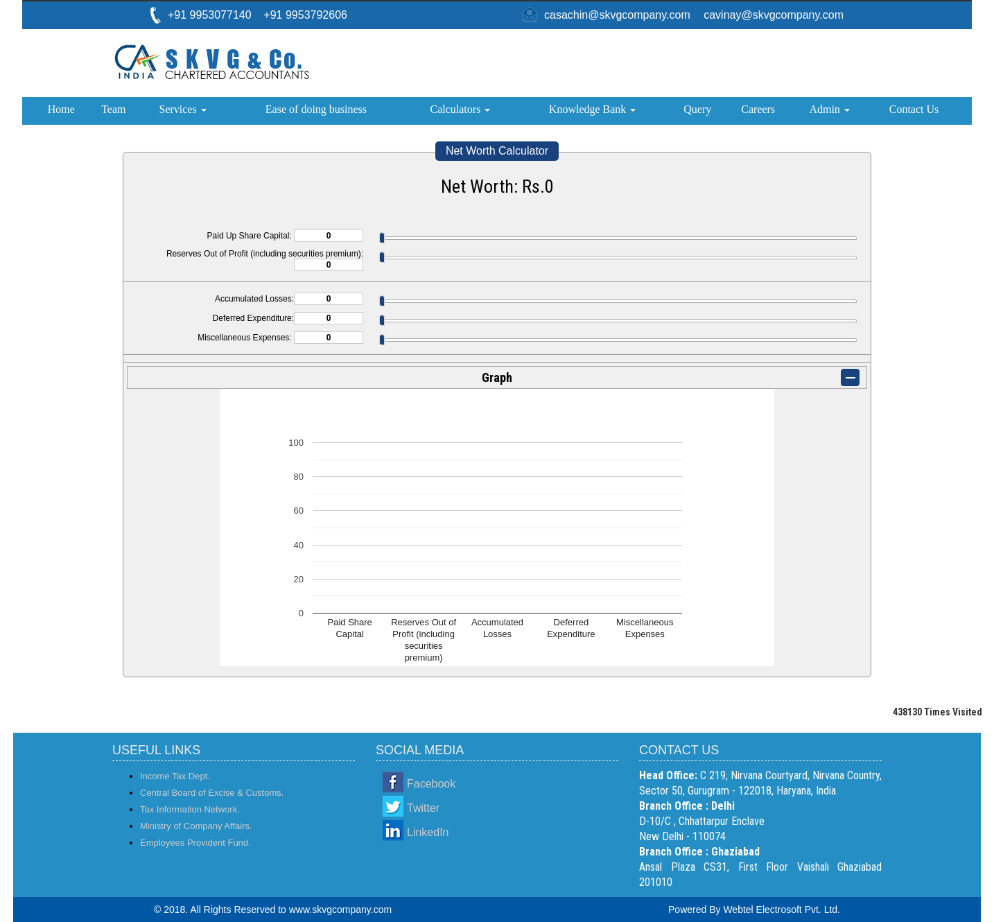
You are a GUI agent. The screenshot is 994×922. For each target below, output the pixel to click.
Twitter (423, 808)
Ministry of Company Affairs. (196, 826)
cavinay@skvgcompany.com (774, 15)
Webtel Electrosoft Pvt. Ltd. (781, 909)
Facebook (431, 784)
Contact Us (914, 109)
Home (61, 109)
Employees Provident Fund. (195, 842)
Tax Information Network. (190, 809)
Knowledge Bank (592, 109)
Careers (758, 109)
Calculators (460, 109)
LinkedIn (428, 832)
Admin (829, 109)
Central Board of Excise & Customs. (212, 793)
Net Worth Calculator (497, 151)
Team (113, 109)
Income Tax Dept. (175, 776)
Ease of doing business (316, 109)
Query (697, 109)
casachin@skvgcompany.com (617, 15)
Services (182, 109)
